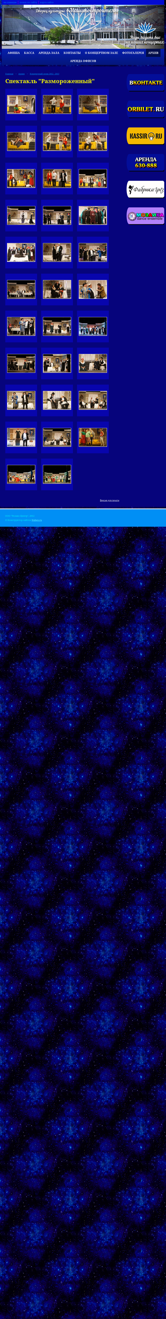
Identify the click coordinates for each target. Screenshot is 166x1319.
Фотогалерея (133, 53)
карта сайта (47, 2)
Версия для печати (109, 500)
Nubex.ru (37, 520)
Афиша (14, 53)
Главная (9, 73)
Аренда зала (48, 53)
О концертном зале (101, 53)
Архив (153, 53)
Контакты (72, 53)
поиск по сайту (28, 2)
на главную (10, 2)
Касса (29, 53)
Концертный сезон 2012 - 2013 (44, 73)
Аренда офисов (83, 61)
